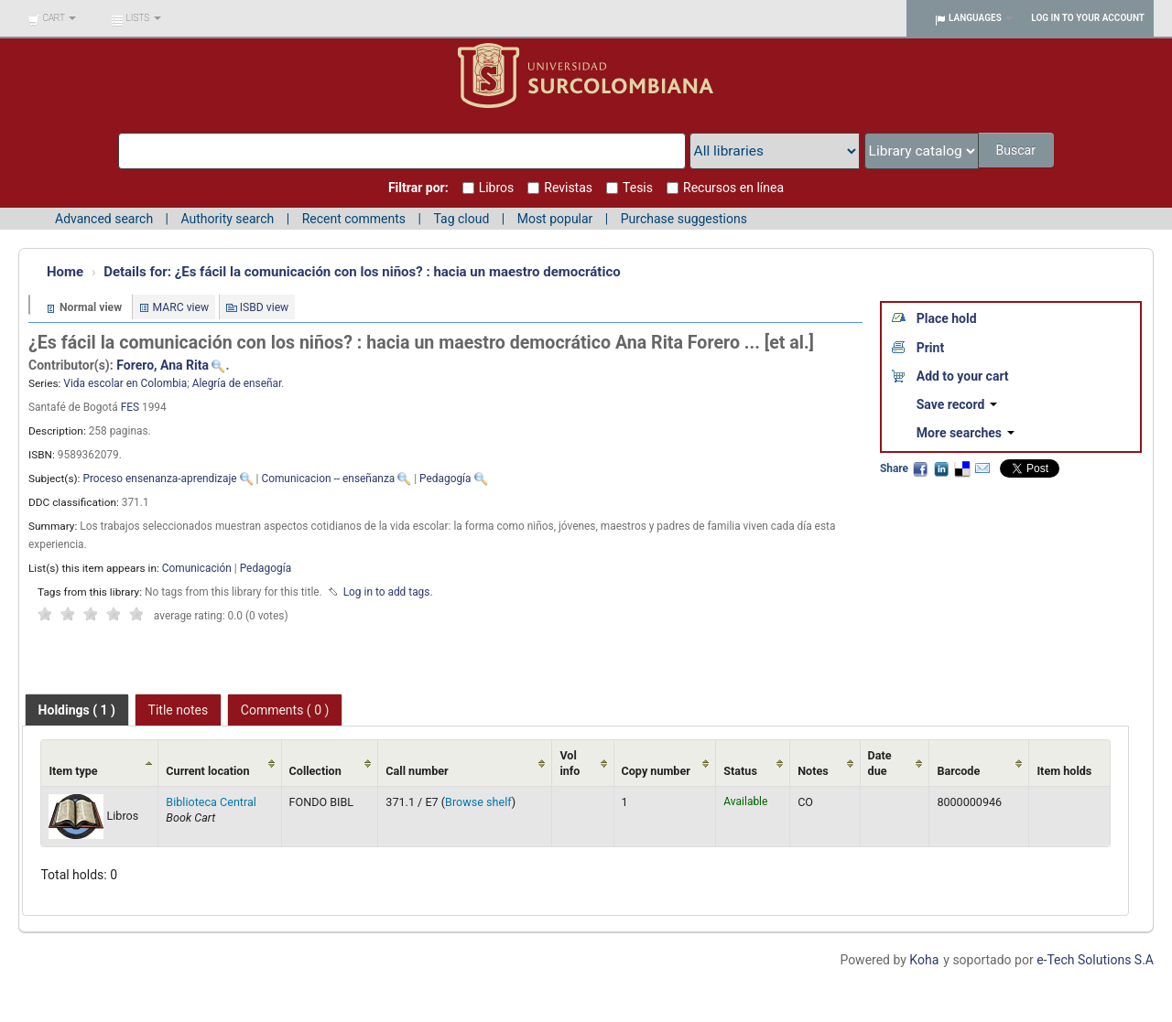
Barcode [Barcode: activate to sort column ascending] (958, 771)
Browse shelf (478, 802)
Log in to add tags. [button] (388, 592)
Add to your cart (963, 376)
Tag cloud (461, 218)
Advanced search (104, 218)
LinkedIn (941, 468)
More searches (966, 432)
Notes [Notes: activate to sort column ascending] (813, 771)
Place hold (947, 318)
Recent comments (354, 218)
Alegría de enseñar (237, 383)
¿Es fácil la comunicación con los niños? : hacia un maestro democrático (362, 272)
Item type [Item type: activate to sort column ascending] (73, 771)
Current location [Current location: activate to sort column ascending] (207, 771)
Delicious (961, 468)
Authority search (227, 218)
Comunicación (197, 568)
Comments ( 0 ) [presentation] (285, 710)
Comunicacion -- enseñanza (328, 478)
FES (130, 407)
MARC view (181, 307)
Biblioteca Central (211, 802)
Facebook (920, 468)
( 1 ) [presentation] (76, 710)
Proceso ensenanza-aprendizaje (159, 478)
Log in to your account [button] (1088, 18)
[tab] (77, 710)
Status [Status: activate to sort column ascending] (740, 771)
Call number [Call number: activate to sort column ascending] (416, 771)
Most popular (555, 218)
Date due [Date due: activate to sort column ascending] (880, 763)
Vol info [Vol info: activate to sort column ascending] (569, 763)
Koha (924, 959)
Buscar (1016, 150)
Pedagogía (445, 478)
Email (982, 468)
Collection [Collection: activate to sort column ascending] (315, 771)
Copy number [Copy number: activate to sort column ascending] (656, 771)
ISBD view (264, 307)
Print (930, 347)
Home (65, 272)
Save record (957, 404)
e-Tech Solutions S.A (1095, 959)
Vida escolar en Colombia (125, 383)
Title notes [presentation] (178, 710)
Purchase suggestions (684, 218)
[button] (51, 18)
